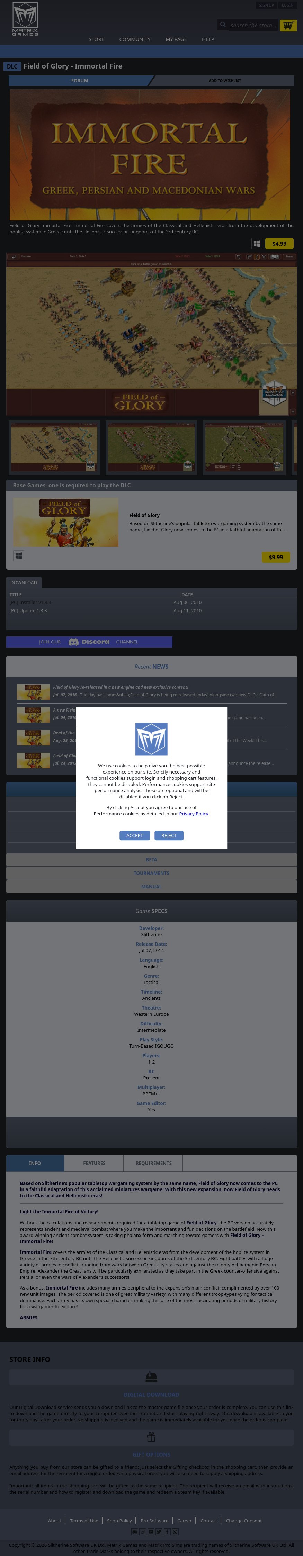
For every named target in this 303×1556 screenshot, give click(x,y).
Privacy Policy (193, 814)
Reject (168, 835)
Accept (134, 835)
